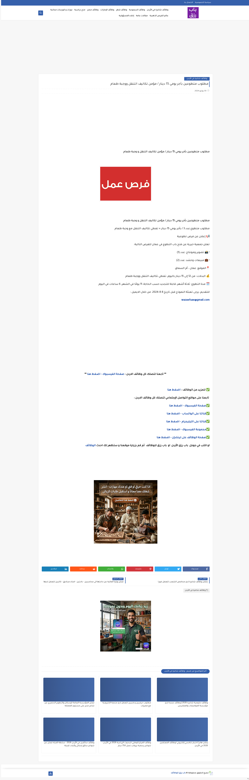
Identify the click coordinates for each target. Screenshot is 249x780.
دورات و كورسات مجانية (60, 10)
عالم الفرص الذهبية (157, 16)
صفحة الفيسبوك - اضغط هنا (104, 374)
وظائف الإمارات (106, 10)
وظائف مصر (91, 10)
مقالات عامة (141, 16)
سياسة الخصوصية (202, 2)
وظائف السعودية (136, 10)
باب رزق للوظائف (177, 773)
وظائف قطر (120, 10)
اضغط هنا (172, 390)
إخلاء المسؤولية (125, 16)
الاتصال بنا (187, 2)
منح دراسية (78, 10)
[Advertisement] (124, 48)
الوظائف (89, 445)
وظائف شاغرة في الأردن (156, 10)
